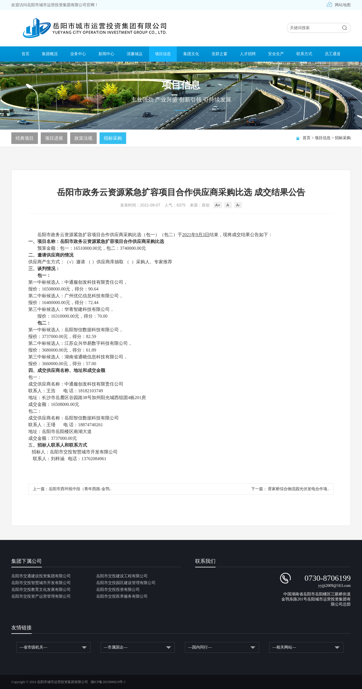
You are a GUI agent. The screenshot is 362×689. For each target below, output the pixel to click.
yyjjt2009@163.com (334, 586)
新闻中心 (106, 54)
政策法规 (83, 138)
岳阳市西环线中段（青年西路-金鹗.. (80, 489)
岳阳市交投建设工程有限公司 (122, 576)
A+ (217, 205)
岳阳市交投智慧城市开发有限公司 (41, 583)
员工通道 (333, 54)
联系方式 (304, 54)
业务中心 (78, 54)
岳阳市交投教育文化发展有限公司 (41, 589)
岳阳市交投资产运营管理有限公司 (41, 596)
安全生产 (276, 54)
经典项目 (25, 138)
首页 (25, 54)
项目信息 (163, 54)
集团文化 (191, 54)
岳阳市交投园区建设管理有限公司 (126, 583)
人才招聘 (248, 54)
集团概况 (50, 54)
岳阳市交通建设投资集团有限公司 (41, 576)
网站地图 (339, 5)
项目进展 (54, 138)
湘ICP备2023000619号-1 (108, 682)
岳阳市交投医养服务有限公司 (122, 596)
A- (238, 205)
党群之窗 (219, 54)
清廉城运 (135, 54)
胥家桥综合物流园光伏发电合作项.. (298, 489)
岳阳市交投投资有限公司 (118, 589)
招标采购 (343, 138)
